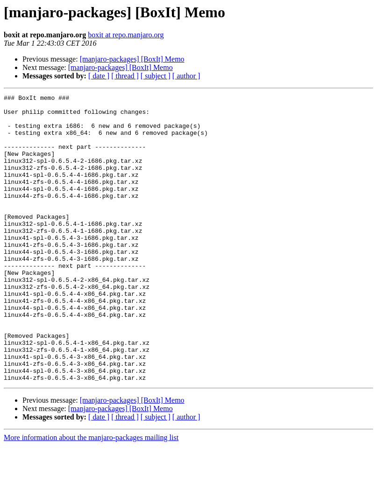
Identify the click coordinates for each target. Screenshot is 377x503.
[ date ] (98, 76)
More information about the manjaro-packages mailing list (91, 495)
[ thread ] (125, 76)
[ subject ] (156, 76)
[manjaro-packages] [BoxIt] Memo (132, 59)
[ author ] (186, 76)
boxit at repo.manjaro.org (126, 35)
